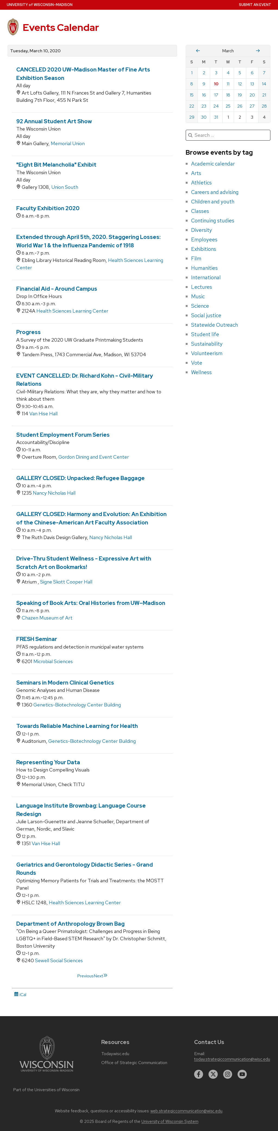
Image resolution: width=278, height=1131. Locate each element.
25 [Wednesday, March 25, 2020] (228, 106)
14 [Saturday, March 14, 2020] (264, 84)
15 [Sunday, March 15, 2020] (192, 95)
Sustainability (207, 343)
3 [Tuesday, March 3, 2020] (216, 73)
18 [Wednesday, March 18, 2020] (228, 95)
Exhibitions (203, 248)
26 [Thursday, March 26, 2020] (239, 106)
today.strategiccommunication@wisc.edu (232, 1059)
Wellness (201, 372)
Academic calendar (213, 163)
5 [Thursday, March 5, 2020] (240, 73)
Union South (64, 187)
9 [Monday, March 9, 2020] (204, 84)
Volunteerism (207, 353)
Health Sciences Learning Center (72, 311)
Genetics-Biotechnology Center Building (77, 705)
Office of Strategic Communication (134, 1062)
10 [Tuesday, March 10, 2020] (216, 84)
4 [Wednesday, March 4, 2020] (228, 73)
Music (198, 296)
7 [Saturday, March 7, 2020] (264, 73)
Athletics (201, 182)
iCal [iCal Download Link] (20, 994)
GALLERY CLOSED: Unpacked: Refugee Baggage (80, 478)
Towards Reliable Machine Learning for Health (77, 726)
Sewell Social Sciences (59, 960)
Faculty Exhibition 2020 (48, 208)
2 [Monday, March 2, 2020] (204, 73)
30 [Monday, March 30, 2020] (204, 117)
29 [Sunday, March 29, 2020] (191, 117)
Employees (204, 239)
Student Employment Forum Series (63, 434)
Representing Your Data (48, 762)
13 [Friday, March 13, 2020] (252, 84)
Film (196, 258)
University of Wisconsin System (169, 1121)
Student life (205, 334)
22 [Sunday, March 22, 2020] (191, 106)
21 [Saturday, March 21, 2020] (264, 95)
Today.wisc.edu (115, 1054)
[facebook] (198, 1074)
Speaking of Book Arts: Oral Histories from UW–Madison (90, 603)
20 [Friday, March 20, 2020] (252, 95)
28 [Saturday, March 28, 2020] (264, 106)
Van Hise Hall (43, 413)
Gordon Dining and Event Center (93, 457)
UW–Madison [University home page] (39, 4)
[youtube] (242, 1074)
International (206, 277)
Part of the (46, 1090)
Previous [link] (85, 976)
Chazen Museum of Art (47, 618)
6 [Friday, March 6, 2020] (252, 73)
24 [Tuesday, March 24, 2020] (216, 106)
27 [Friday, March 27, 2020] (252, 106)
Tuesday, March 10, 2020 (35, 50)
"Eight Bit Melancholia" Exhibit (56, 164)
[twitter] (213, 1074)
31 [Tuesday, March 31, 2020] (216, 117)
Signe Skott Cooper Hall (66, 582)
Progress (28, 332)
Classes (200, 211)
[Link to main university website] (46, 1072)
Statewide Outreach (214, 324)
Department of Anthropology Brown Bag (70, 923)
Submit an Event (255, 4)
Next (101, 976)
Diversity (201, 230)
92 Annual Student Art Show (54, 121)
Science (200, 305)
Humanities (204, 267)
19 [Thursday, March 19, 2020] (240, 95)
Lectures (201, 286)
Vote (196, 362)
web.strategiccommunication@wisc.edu (186, 1111)
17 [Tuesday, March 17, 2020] (216, 95)
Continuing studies (212, 220)
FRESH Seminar (36, 639)
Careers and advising (215, 192)
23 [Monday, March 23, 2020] (203, 106)
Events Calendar (61, 27)
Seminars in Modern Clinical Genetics (65, 682)
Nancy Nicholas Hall (54, 493)
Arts (196, 173)
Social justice (206, 315)
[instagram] (227, 1074)
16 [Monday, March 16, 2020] (204, 95)
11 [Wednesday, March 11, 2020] (228, 84)
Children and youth (212, 201)
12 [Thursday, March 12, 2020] (240, 84)
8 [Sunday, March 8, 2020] (191, 84)
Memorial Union (68, 143)
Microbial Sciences (53, 661)
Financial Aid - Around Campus (56, 288)
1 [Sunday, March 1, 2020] (191, 73)
